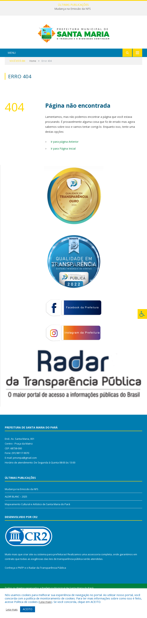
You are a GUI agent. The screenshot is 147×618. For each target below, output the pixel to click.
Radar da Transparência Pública (47, 585)
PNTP (21, 585)
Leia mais (45, 602)
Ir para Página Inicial (63, 166)
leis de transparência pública (66, 576)
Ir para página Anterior (64, 159)
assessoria (93, 572)
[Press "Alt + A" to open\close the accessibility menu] (142, 314)
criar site (28, 572)
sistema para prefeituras (51, 572)
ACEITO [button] (27, 609)
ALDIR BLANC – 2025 (16, 514)
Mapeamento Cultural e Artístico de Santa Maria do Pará (37, 522)
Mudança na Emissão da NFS (72, 9)
